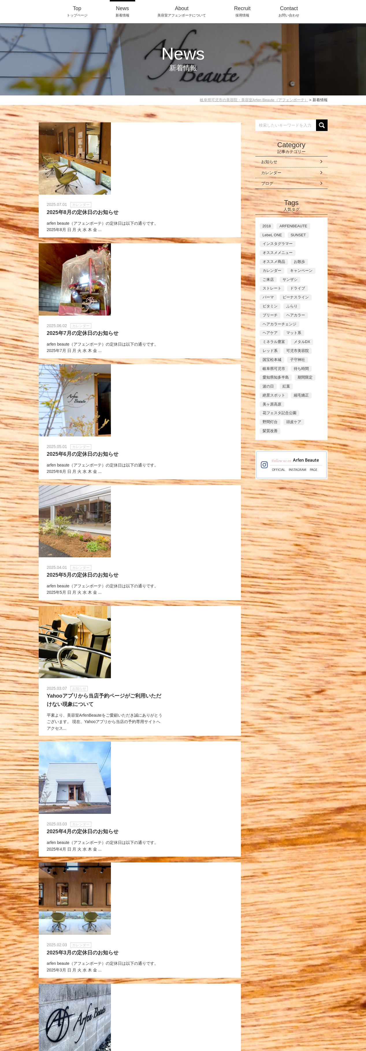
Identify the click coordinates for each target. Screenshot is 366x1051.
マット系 (293, 333)
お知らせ (269, 161)
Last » (190, 918)
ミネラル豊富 (274, 342)
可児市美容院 (297, 351)
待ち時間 (301, 368)
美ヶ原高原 (272, 404)
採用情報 (242, 10)
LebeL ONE (272, 235)
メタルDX (302, 342)
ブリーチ (270, 315)
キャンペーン (301, 270)
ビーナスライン (296, 297)
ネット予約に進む (248, 979)
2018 (267, 226)
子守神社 (297, 359)
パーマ (268, 297)
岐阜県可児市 (274, 368)
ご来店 (268, 279)
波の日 (268, 386)
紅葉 (286, 386)
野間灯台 (270, 422)
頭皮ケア (293, 422)
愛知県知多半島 (276, 377)
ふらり (292, 306)
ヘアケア (270, 333)
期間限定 (305, 377)
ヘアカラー (295, 315)
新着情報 (122, 10)
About (224, 1023)
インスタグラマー (278, 243)
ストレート (272, 288)
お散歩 (299, 261)
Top (186, 1023)
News (203, 1023)
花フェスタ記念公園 (279, 413)
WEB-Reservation (306, 1023)
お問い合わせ (288, 10)
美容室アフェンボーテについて (181, 10)
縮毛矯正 (301, 395)
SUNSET (298, 235)
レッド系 (270, 351)
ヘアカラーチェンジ (279, 324)
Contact (270, 1023)
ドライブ (297, 288)
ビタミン (270, 306)
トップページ (77, 10)
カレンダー (271, 172)
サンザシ (290, 279)
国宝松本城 (272, 359)
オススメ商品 (274, 261)
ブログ (267, 183)
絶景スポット (274, 395)
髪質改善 (270, 431)
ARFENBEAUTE (293, 226)
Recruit (246, 1023)
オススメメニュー (278, 252)
